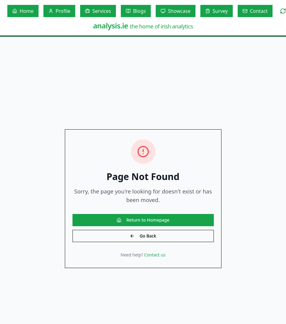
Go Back (143, 236)
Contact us (154, 255)
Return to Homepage (143, 220)
